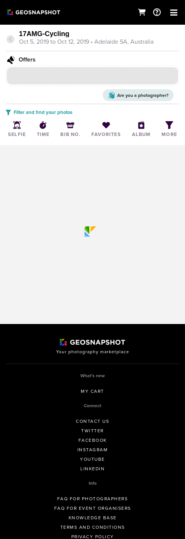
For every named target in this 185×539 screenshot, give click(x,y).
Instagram (92, 449)
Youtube (92, 459)
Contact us (92, 421)
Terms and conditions (92, 527)
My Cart (92, 391)
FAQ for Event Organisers (92, 508)
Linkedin (92, 468)
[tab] (92, 38)
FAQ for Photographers (92, 498)
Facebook (92, 440)
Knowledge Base (93, 517)
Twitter (92, 430)
